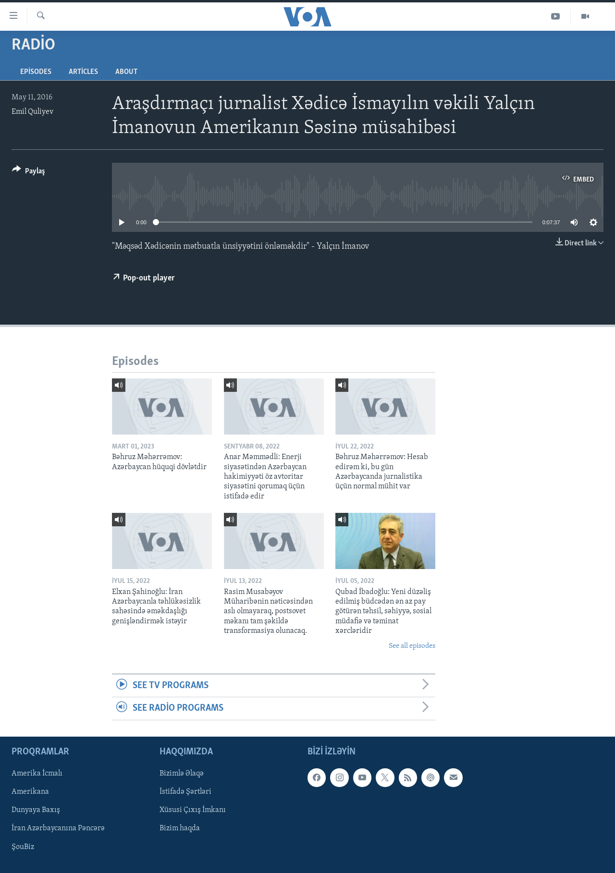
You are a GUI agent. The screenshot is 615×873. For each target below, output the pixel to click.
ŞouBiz (23, 846)
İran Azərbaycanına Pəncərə (58, 828)
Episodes (35, 72)
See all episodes (412, 646)
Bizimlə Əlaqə (182, 773)
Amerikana (30, 792)
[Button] (28, 172)
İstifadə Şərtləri (185, 792)
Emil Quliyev (32, 112)
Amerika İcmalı (37, 773)
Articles (83, 72)
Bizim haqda (180, 828)
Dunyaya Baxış (36, 810)
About (126, 72)
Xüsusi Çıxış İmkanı (193, 810)
